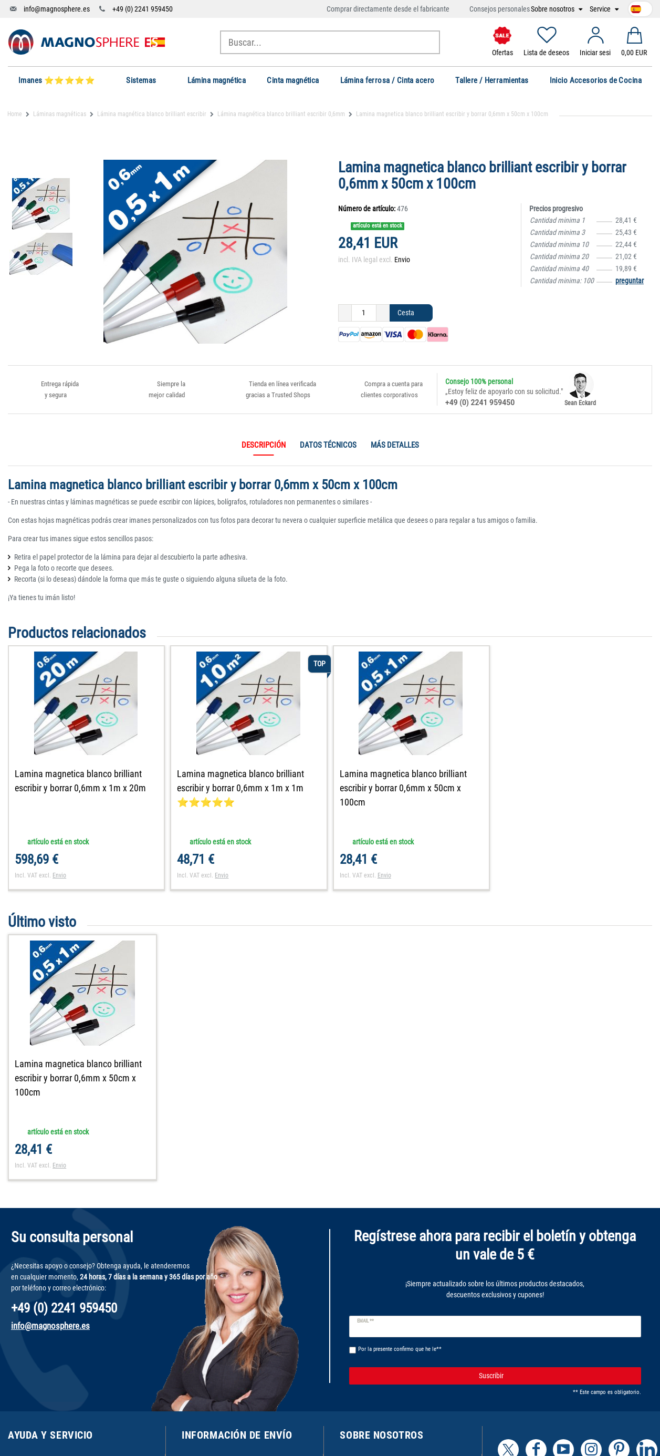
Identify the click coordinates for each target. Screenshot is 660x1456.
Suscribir (556, 1376)
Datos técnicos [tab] (328, 445)
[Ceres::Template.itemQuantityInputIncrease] (383, 313)
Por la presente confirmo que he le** (400, 1349)
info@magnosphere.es (57, 9)
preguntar (629, 280)
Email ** (365, 1321)
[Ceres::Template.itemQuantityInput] (363, 313)
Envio (402, 259)
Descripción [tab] (264, 445)
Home (14, 114)
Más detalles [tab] (395, 445)
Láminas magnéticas (59, 114)
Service (601, 9)
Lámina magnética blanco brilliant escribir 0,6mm (281, 114)
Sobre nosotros (553, 9)
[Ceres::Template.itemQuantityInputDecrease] (345, 313)
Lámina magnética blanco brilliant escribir (151, 114)
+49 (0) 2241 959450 (142, 9)
